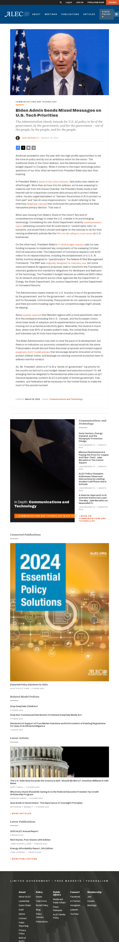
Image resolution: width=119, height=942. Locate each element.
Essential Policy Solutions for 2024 (29, 684)
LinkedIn (74, 909)
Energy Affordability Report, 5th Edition (31, 848)
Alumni (22, 914)
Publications (70, 14)
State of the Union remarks (54, 181)
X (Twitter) (75, 901)
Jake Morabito (30, 138)
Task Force (41, 901)
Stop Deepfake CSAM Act (24, 706)
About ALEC (25, 896)
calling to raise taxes (82, 233)
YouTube (74, 914)
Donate (112, 2)
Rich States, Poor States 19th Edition (30, 840)
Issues (39, 896)
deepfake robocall (37, 203)
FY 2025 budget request (71, 244)
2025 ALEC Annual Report (24, 831)
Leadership (24, 901)
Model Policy (42, 905)
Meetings (51, 14)
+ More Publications (23, 859)
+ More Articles (20, 813)
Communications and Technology (66, 399)
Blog (38, 909)
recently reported (32, 314)
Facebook (75, 896)
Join (89, 896)
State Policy (106, 14)
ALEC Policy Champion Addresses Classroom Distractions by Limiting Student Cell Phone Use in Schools (93, 478)
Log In (69, 2)
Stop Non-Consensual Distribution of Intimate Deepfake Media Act (46, 714)
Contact (23, 918)
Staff (21, 909)
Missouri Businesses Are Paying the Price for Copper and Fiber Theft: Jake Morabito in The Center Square (94, 457)
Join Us (79, 2)
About (36, 14)
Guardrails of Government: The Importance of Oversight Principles (46, 803)
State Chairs (25, 905)
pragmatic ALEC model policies (33, 352)
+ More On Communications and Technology (92, 518)
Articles (89, 14)
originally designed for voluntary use (66, 263)
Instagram (75, 905)
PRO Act (62, 233)
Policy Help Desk (96, 2)
